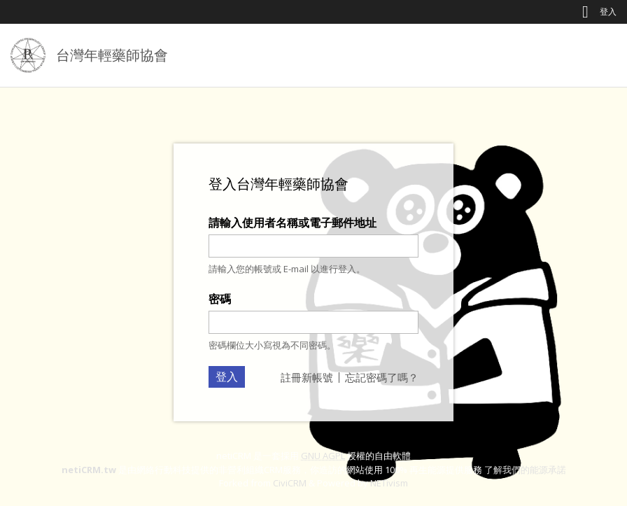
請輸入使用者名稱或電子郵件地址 (292, 222)
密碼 (220, 299)
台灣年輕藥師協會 (112, 54)
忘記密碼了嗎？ (381, 377)
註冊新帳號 (307, 377)
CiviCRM (290, 483)
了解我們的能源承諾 (525, 469)
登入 (608, 11)
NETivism (389, 483)
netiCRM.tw (89, 469)
